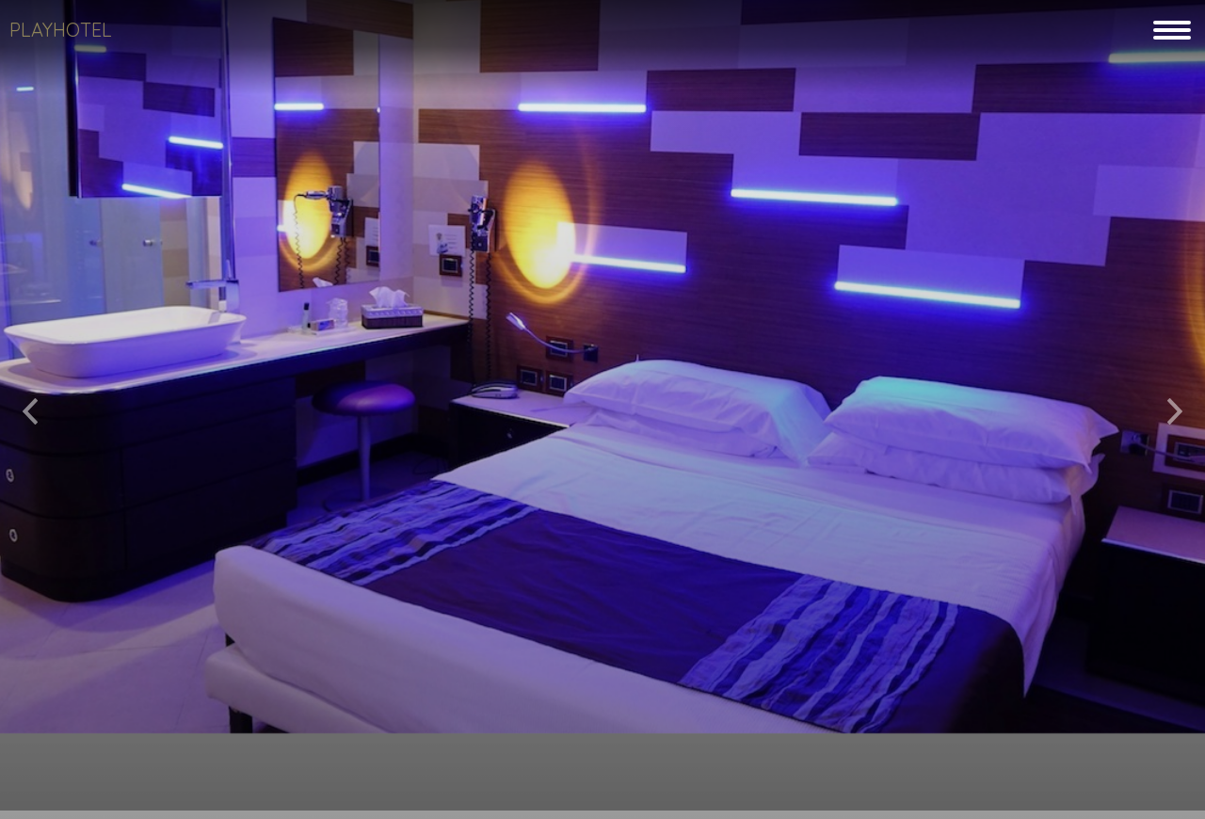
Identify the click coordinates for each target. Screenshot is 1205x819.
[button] (30, 404)
